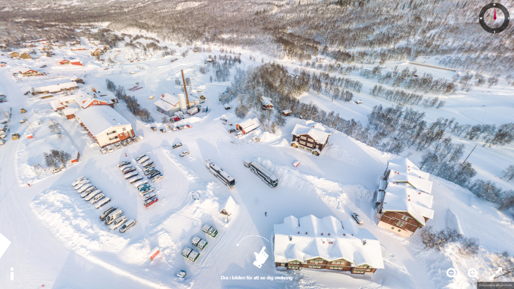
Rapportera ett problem (495, 285)
